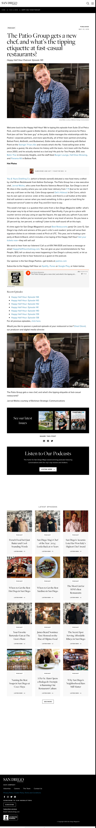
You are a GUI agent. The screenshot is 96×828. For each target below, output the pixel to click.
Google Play (64, 266)
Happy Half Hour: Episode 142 (25, 303)
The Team (26, 789)
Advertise (7, 789)
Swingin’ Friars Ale (27, 144)
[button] (44, 441)
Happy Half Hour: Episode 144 (25, 297)
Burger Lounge (62, 155)
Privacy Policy (8, 792)
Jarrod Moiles (18, 185)
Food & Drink (13, 10)
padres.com (61, 261)
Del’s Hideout (61, 192)
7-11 (67, 189)
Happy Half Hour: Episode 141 (25, 307)
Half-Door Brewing (78, 155)
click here (35, 321)
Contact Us (38, 789)
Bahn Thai (11, 155)
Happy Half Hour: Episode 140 (25, 310)
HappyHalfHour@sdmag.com (26, 249)
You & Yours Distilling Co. (18, 178)
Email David (80, 326)
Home (3, 10)
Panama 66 (16, 158)
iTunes (52, 266)
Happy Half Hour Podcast (31, 10)
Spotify (45, 266)
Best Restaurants (59, 226)
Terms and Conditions (33, 792)
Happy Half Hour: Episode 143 (25, 300)
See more (48, 702)
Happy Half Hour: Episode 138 (25, 317)
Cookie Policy (19, 792)
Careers (17, 789)
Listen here (46, 469)
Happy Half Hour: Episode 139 (25, 314)
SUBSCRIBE (9, 805)
